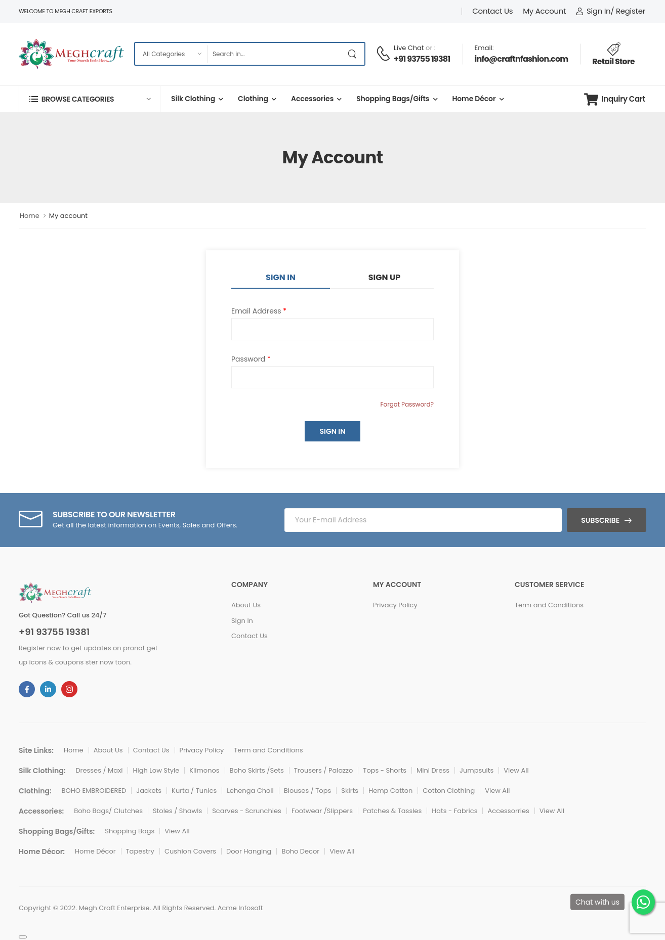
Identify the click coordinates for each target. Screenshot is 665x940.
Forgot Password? (407, 404)
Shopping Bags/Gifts (392, 99)
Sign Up (384, 277)
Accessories (312, 99)
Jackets (148, 790)
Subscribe (600, 520)
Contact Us (492, 11)
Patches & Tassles (392, 811)
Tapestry (140, 851)
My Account (544, 11)
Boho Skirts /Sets (257, 770)
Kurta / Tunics (194, 790)
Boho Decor (300, 851)
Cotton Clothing (449, 790)
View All (516, 770)
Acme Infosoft (240, 908)
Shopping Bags (129, 831)
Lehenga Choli (250, 790)
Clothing (253, 99)
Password (251, 359)
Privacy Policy (395, 605)
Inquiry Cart (614, 99)
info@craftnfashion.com (521, 59)
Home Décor (473, 99)
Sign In (281, 277)
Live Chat (409, 48)
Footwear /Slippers (322, 811)
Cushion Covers (190, 851)
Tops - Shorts (384, 770)
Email (483, 48)
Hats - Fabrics (454, 811)
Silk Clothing (193, 99)
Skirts (349, 790)
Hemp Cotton (390, 790)
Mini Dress (433, 770)
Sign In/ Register (610, 11)
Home (29, 215)
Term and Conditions (549, 605)
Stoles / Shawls (177, 811)
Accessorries (508, 811)
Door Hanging (248, 851)
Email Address (258, 311)
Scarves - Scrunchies (246, 811)
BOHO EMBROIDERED (94, 790)
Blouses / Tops (307, 790)
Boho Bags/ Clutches (108, 811)
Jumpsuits (476, 770)
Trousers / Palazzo (323, 770)
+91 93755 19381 (422, 59)
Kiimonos (204, 770)
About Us (246, 605)
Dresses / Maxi (98, 770)
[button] (89, 99)
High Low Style (156, 770)
